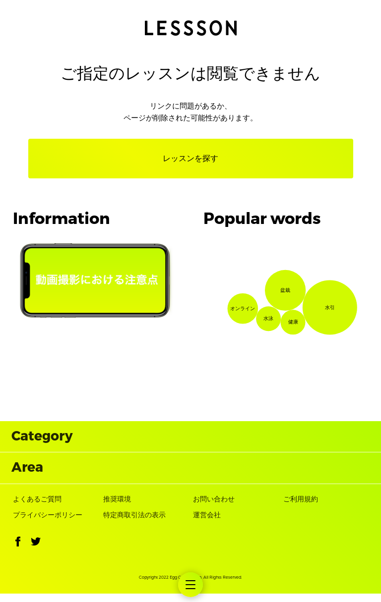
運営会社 (207, 524)
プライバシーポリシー (47, 524)
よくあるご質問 (37, 507)
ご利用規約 (300, 507)
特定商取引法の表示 (134, 524)
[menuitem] (190, 584)
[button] (18, 552)
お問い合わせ (214, 507)
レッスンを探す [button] (190, 158)
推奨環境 (117, 507)
